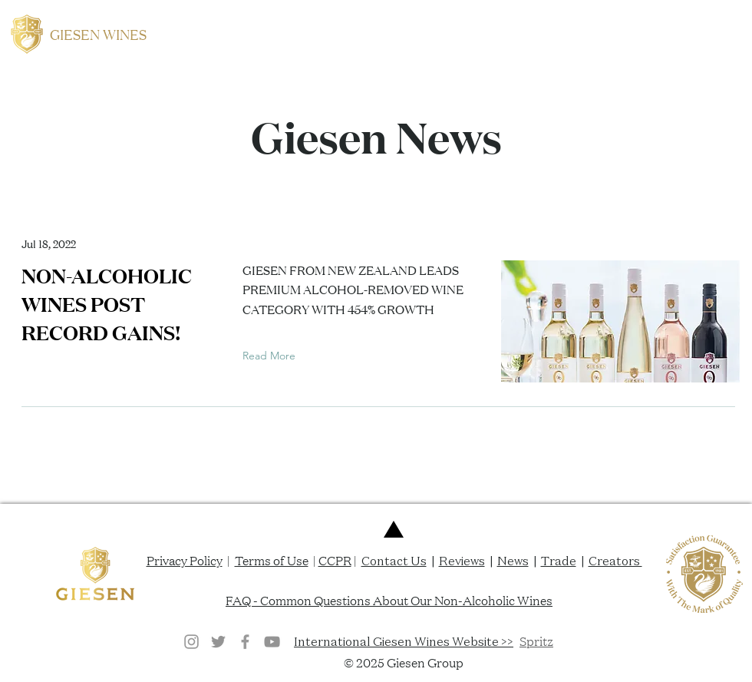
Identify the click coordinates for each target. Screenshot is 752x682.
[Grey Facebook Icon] (245, 641)
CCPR (334, 560)
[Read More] (272, 356)
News (513, 560)
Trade (558, 560)
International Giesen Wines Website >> (403, 641)
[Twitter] (218, 641)
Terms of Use (271, 560)
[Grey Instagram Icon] (191, 641)
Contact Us (394, 560)
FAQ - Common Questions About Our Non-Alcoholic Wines (389, 600)
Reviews (462, 560)
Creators (615, 560)
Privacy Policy (185, 560)
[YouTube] (272, 641)
